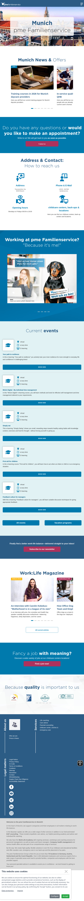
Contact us (42, 144)
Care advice (44, 723)
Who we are (13, 736)
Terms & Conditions (15, 766)
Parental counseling (46, 725)
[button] (32, 108)
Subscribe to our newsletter (42, 549)
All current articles (42, 630)
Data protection (8, 891)
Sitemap (12, 770)
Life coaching (44, 720)
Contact (11, 775)
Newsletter (12, 773)
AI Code (12, 764)
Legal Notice (13, 759)
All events (20, 523)
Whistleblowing (14, 777)
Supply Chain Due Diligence (18, 779)
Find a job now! (42, 664)
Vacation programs (63, 523)
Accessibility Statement (17, 781)
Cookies (12, 768)
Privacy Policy (14, 762)
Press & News (14, 738)
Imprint (20, 891)
